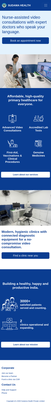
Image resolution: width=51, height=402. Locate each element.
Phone (4, 393)
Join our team (7, 373)
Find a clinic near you (25, 255)
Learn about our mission (25, 344)
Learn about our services (25, 174)
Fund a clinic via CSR (11, 379)
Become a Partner (9, 376)
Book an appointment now (25, 40)
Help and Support (9, 390)
